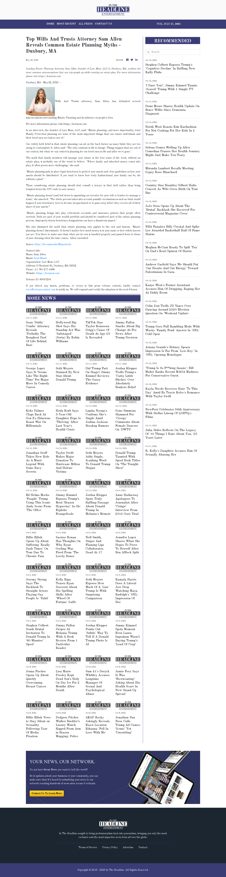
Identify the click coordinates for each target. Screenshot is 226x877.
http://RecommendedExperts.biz (53, 244)
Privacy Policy (110, 847)
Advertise (128, 847)
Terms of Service (87, 847)
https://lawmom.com (47, 273)
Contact (143, 847)
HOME (50, 24)
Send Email (40, 258)
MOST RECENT (66, 24)
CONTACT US (103, 24)
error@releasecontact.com (40, 289)
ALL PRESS (85, 24)
